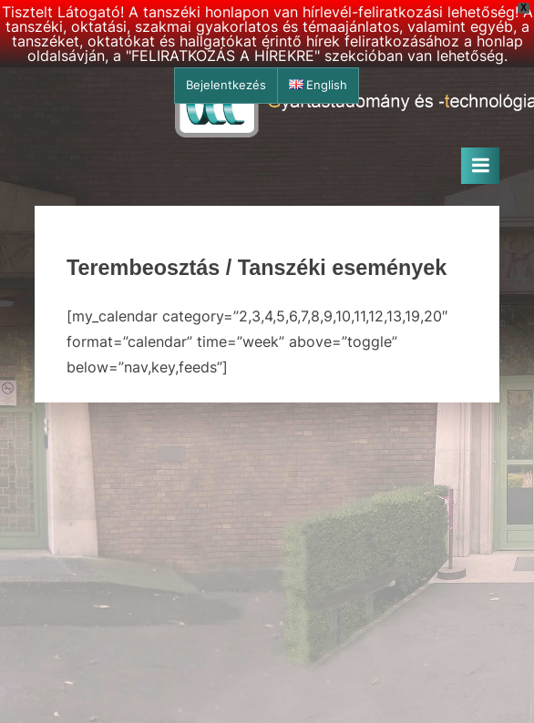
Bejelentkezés (226, 85)
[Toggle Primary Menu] (480, 166)
